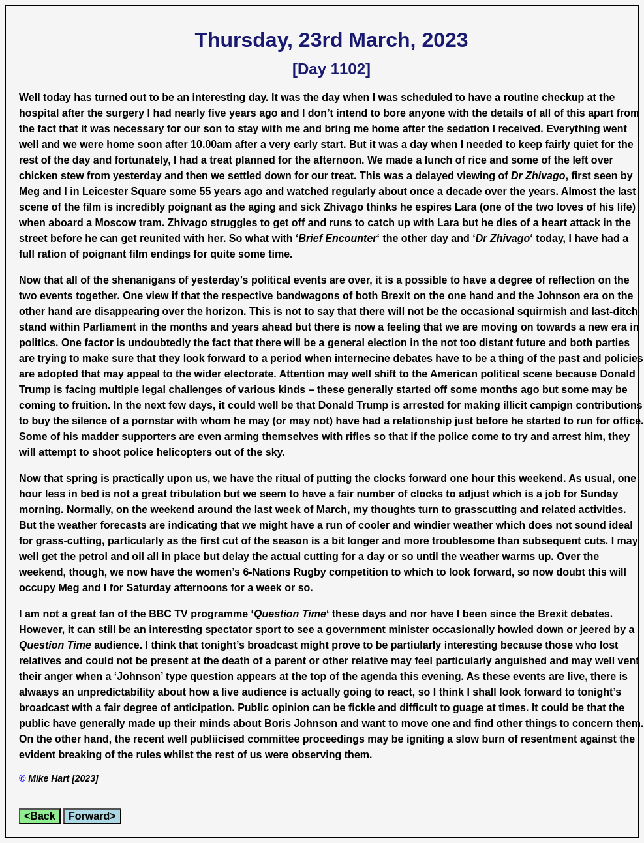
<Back (39, 815)
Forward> (92, 815)
